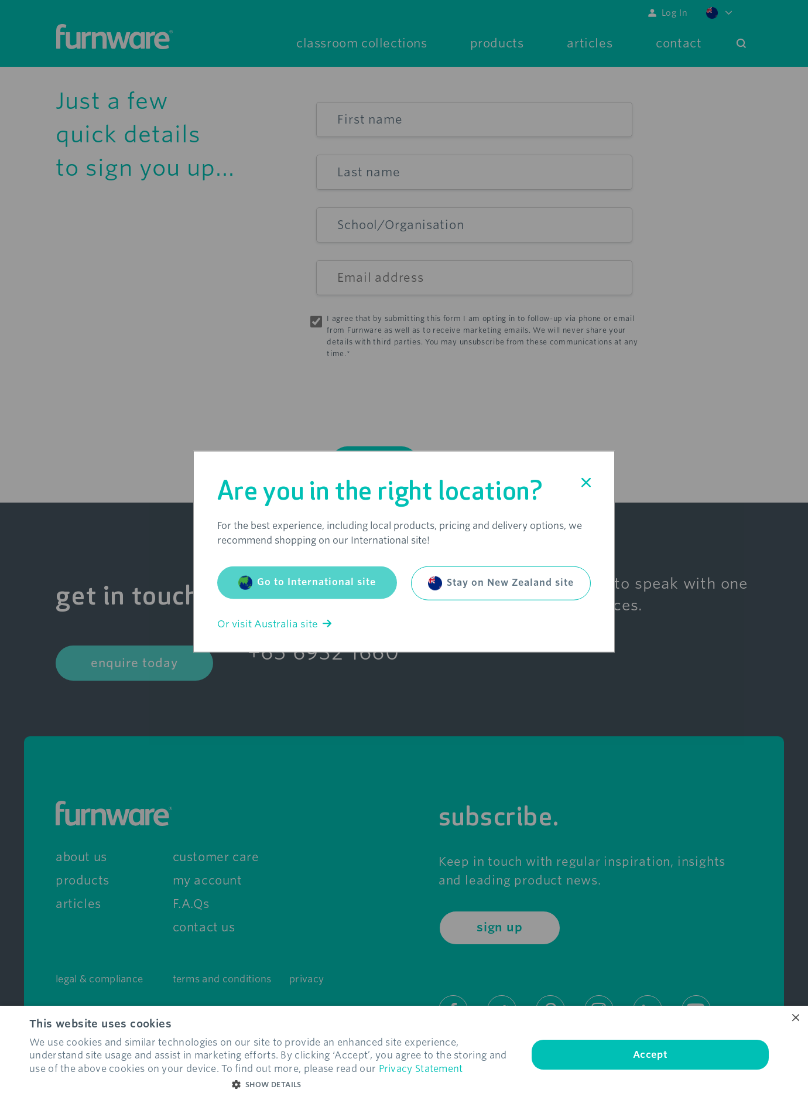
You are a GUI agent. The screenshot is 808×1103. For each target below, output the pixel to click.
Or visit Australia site (274, 624)
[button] (271, 1084)
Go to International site (307, 582)
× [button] (794, 1018)
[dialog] (404, 1054)
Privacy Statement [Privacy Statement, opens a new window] (421, 1068)
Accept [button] (650, 1054)
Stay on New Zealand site (501, 583)
